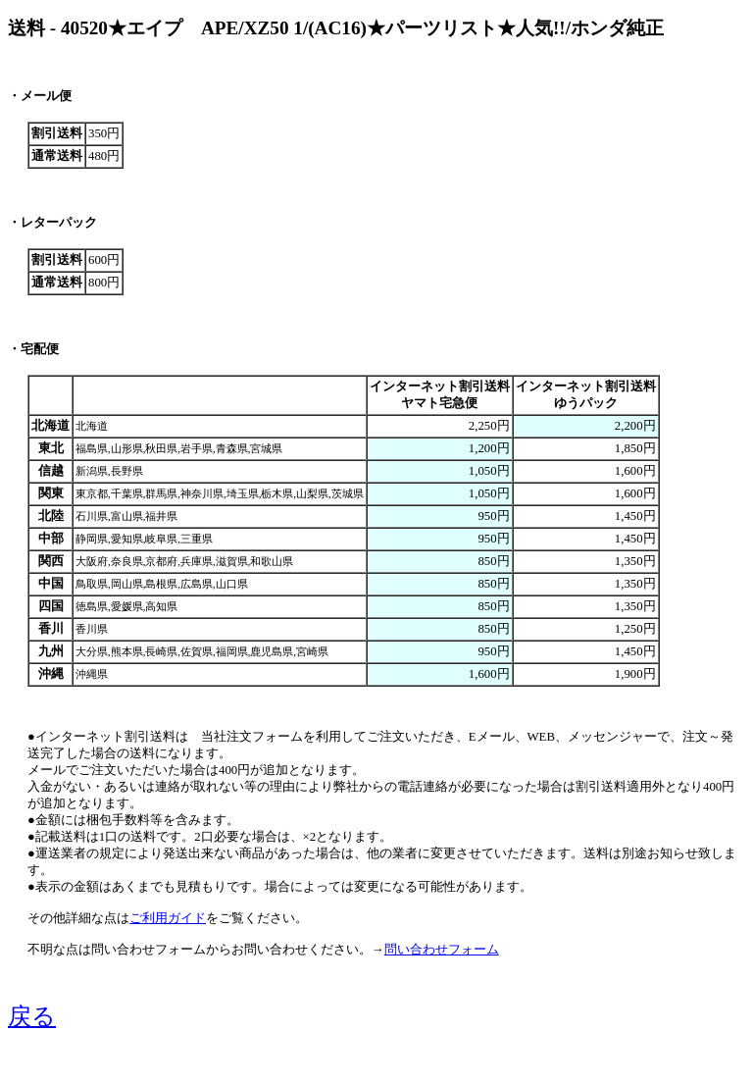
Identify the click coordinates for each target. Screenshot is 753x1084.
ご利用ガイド (167, 918)
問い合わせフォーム (441, 949)
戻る (32, 1016)
